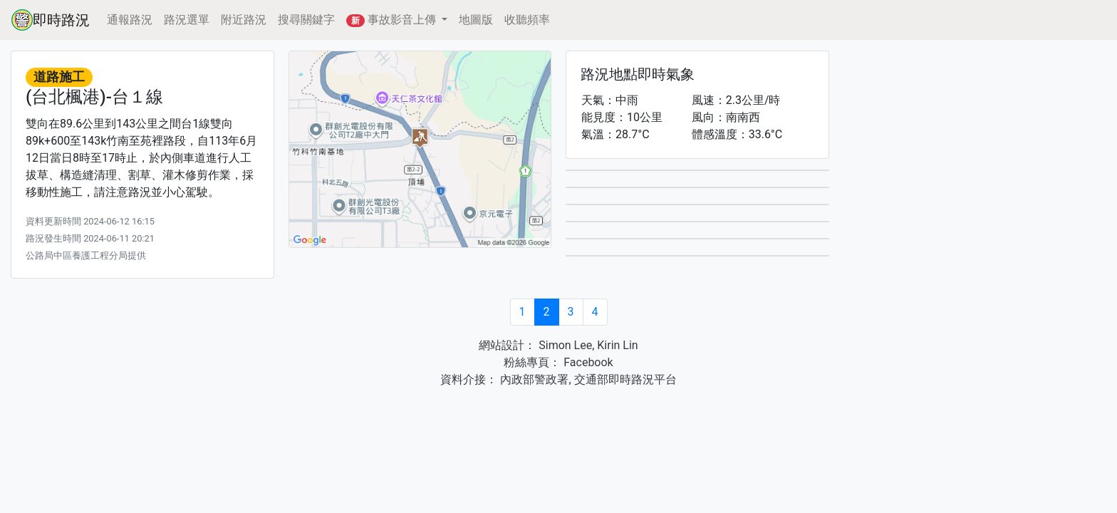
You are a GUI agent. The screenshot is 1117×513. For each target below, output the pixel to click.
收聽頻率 (527, 19)
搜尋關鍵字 (306, 19)
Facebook (587, 362)
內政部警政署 (532, 379)
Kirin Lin (617, 345)
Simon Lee (564, 345)
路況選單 (186, 19)
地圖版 (476, 19)
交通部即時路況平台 (625, 379)
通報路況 (129, 19)
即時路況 (50, 20)
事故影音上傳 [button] (392, 20)
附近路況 (243, 19)
